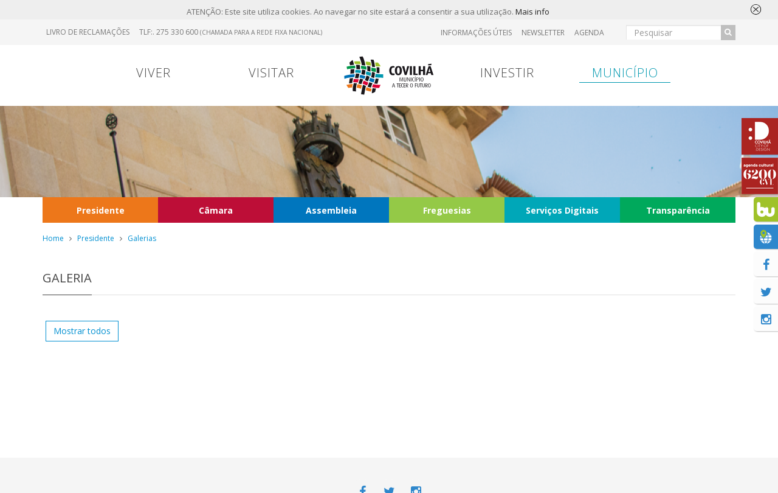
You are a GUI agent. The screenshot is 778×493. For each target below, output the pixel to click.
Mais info (532, 11)
